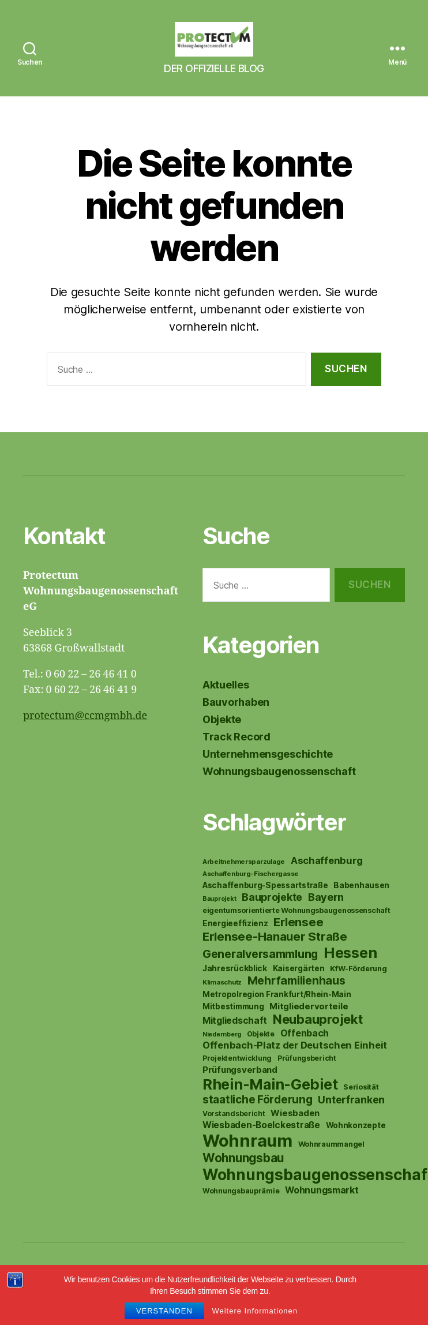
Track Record (236, 754)
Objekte (221, 737)
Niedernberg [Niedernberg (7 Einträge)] (221, 1051)
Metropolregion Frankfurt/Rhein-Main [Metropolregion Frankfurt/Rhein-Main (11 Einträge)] (276, 1011)
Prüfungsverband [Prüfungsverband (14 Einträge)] (239, 1086)
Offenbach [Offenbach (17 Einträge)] (304, 1050)
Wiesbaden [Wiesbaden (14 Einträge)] (295, 1130)
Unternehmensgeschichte (267, 771)
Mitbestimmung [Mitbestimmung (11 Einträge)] (233, 1023)
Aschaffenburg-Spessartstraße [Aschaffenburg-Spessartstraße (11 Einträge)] (265, 902)
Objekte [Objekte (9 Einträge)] (261, 1051)
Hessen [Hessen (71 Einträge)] (350, 970)
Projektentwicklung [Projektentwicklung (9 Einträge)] (237, 1075)
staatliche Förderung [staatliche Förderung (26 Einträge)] (257, 1117)
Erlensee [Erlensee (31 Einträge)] (298, 939)
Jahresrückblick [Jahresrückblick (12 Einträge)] (234, 985)
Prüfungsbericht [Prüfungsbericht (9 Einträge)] (306, 1075)
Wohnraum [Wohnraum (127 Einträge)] (247, 1158)
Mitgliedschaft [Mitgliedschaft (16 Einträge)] (234, 1037)
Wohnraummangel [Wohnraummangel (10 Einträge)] (331, 1161)
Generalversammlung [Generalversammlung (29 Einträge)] (260, 971)
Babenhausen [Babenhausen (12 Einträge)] (361, 902)
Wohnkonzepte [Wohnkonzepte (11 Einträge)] (356, 1142)
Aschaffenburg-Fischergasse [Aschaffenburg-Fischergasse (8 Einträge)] (250, 891)
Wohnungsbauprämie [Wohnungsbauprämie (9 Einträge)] (240, 1208)
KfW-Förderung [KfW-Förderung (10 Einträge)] (358, 986)
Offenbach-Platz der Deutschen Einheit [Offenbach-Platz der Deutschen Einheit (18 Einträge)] (294, 1062)
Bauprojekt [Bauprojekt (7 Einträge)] (219, 916)
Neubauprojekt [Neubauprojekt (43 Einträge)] (318, 1036)
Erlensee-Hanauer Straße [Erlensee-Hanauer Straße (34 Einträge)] (274, 953)
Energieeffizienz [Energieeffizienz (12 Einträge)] (235, 940)
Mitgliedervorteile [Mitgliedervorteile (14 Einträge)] (308, 1023)
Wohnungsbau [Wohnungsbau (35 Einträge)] (243, 1175)
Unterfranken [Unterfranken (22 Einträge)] (351, 1117)
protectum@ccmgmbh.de (85, 733)
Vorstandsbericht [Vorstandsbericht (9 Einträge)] (233, 1130)
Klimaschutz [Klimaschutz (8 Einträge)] (222, 999)
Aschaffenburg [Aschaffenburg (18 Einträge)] (327, 878)
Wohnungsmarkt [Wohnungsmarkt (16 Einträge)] (322, 1207)
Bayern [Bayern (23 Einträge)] (326, 914)
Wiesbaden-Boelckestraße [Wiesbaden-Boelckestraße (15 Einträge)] (261, 1142)
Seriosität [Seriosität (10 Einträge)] (360, 1104)
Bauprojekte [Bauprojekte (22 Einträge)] (272, 914)
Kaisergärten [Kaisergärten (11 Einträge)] (299, 985)
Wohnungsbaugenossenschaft (278, 789)
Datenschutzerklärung (227, 1292)
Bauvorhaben (235, 719)
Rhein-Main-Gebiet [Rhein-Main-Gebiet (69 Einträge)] (269, 1101)
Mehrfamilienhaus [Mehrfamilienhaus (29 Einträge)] (296, 998)
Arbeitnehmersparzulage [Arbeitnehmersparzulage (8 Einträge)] (243, 879)
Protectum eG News (112, 1292)
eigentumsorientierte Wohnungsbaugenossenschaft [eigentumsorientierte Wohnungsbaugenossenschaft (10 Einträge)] (296, 927)
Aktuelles (225, 702)
